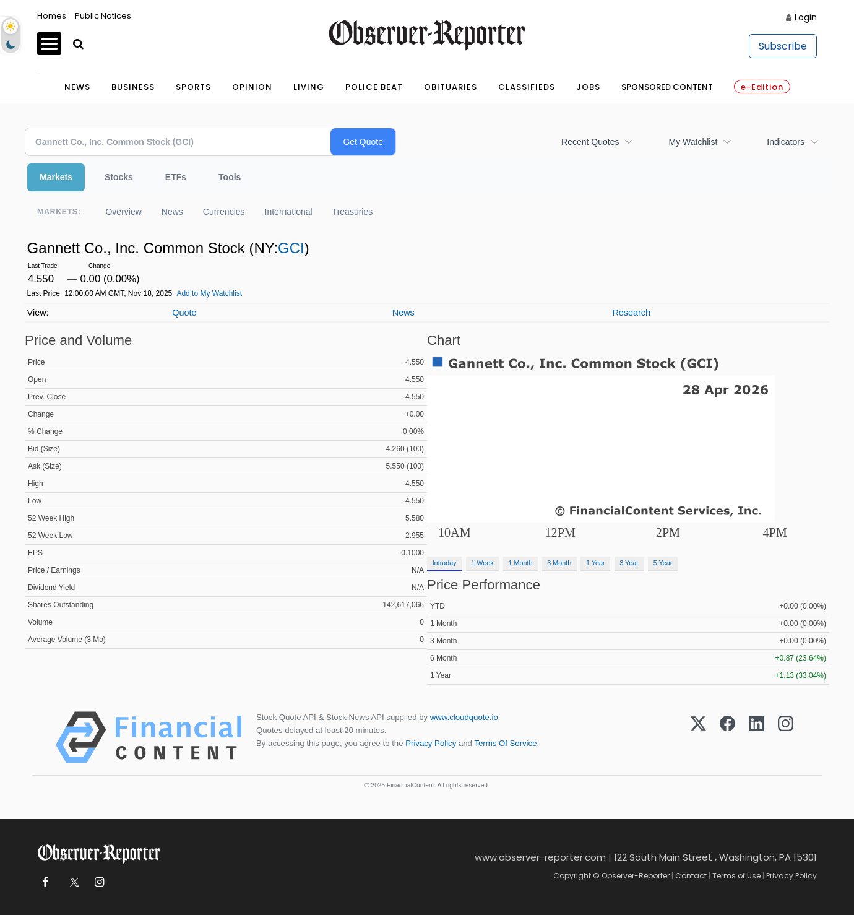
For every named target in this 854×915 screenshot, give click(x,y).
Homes (51, 16)
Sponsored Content (667, 87)
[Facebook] (727, 737)
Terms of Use (736, 875)
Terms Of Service (505, 743)
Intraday (445, 562)
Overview (123, 212)
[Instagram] (785, 737)
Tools (229, 177)
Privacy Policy (430, 743)
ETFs (175, 177)
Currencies (224, 212)
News (77, 87)
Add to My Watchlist (209, 293)
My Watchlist (692, 142)
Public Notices (103, 16)
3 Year (629, 562)
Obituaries (450, 87)
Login (806, 17)
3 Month (559, 562)
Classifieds (526, 87)
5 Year (663, 562)
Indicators (785, 142)
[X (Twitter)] (698, 737)
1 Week (482, 562)
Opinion (252, 87)
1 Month (521, 562)
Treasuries (352, 212)
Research (631, 313)
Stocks (119, 177)
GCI (291, 248)
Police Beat (374, 87)
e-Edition (762, 87)
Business (133, 87)
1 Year (595, 562)
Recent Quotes (590, 142)
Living (308, 87)
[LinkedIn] (756, 737)
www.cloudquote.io (464, 717)
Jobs (588, 87)
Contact (691, 875)
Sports (193, 87)
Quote (184, 313)
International (289, 212)
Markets (56, 177)
